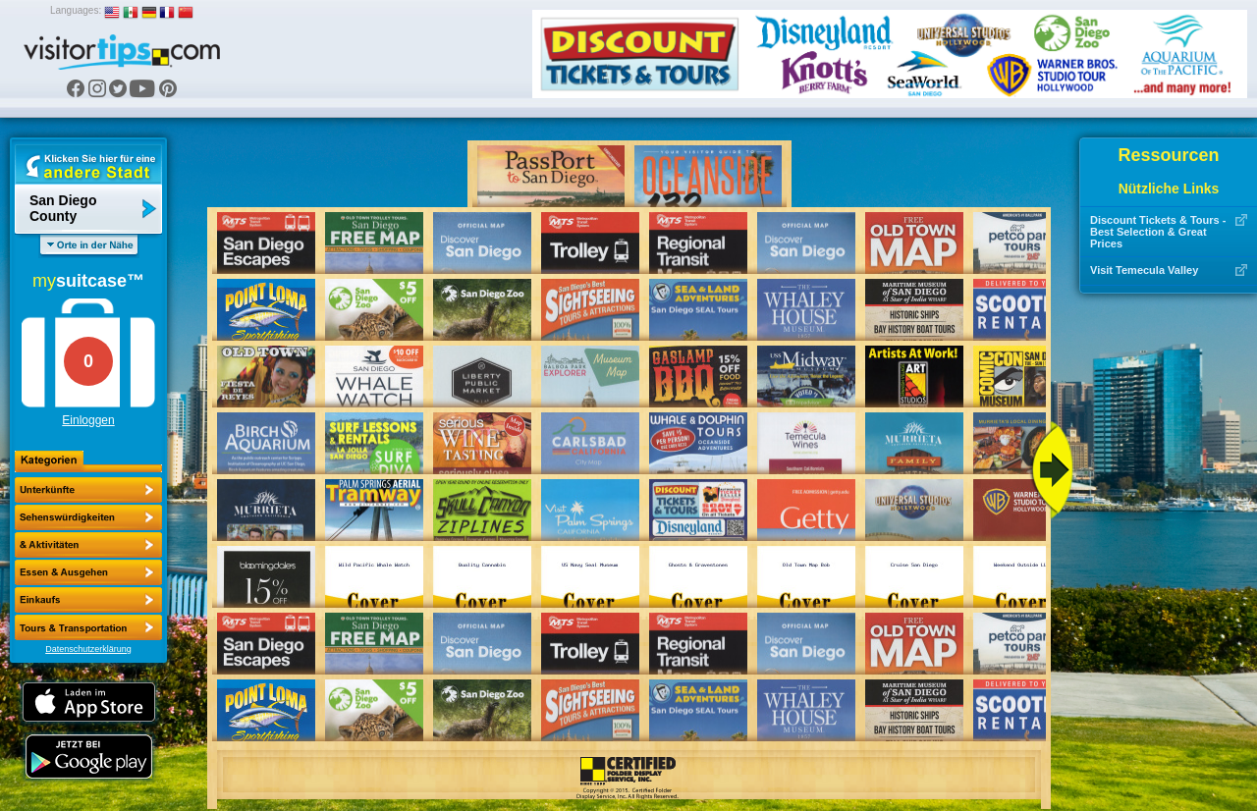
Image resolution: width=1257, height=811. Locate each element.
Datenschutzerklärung (88, 649)
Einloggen (88, 420)
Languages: (75, 10)
